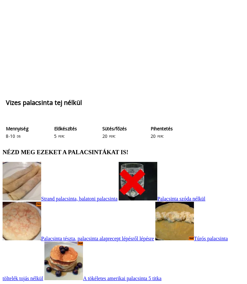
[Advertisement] (123, 48)
